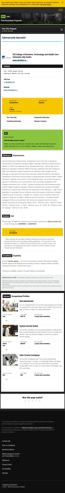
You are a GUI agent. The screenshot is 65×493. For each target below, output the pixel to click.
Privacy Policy (7, 464)
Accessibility (6, 469)
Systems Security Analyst (29, 329)
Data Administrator (27, 306)
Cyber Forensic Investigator (30, 356)
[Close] (62, 3)
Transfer (13, 261)
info (5, 16)
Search (55, 10)
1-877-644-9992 (7, 456)
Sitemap (5, 473)
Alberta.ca (5, 460)
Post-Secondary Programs (11, 20)
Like (49, 10)
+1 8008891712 (9, 82)
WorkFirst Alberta (8, 449)
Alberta (5, 10)
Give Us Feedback (8, 445)
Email (21, 45)
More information (45, 4)
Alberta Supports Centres (11, 454)
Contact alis (6, 441)
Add (44, 10)
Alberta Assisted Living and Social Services (37, 427)
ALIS (12, 10)
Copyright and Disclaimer (9, 484)
